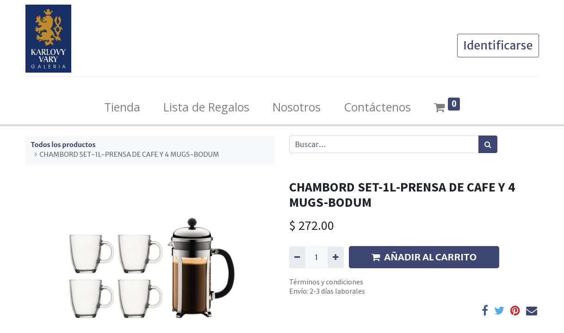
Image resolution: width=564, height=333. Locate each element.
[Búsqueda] (487, 144)
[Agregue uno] (336, 257)
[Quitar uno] (297, 257)
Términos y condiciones (326, 281)
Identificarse (498, 45)
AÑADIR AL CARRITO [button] (424, 257)
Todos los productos (63, 145)
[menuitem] (122, 107)
